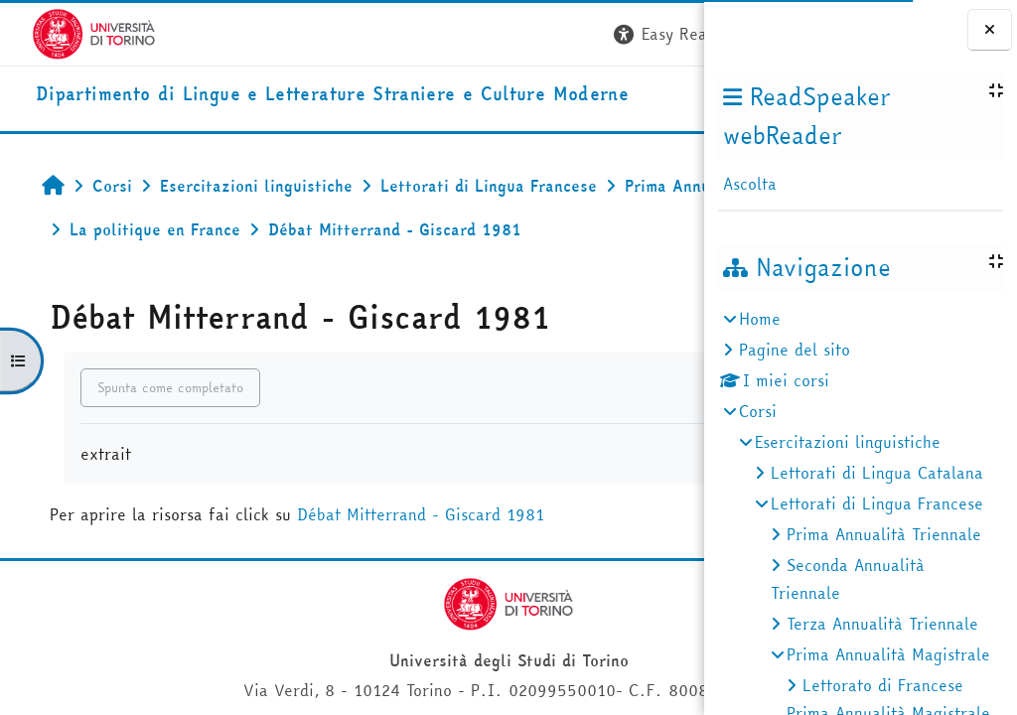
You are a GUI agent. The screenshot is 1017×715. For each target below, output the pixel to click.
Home (760, 319)
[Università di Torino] (62, 32)
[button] (404, 34)
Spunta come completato (148, 440)
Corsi (758, 411)
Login (668, 34)
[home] (235, 99)
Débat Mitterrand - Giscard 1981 (398, 567)
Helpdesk (583, 103)
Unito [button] (468, 103)
